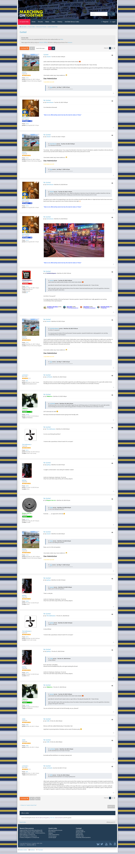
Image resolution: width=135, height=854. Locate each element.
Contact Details (80, 830)
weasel (24, 72)
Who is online (25, 813)
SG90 (23, 719)
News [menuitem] (47, 22)
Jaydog (24, 480)
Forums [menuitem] (40, 22)
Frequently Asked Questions (83, 837)
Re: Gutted (46, 100)
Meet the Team (80, 836)
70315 (26, 450)
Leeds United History (53, 834)
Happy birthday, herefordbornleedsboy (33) (31, 830)
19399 (26, 486)
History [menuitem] (60, 22)
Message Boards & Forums (55, 830)
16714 (26, 519)
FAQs (61, 39)
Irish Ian (52, 817)
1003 (26, 381)
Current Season (52, 836)
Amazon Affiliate (43, 42)
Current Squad (52, 837)
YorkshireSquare (27, 280)
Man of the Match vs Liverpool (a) (28, 836)
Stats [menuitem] (53, 22)
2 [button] (112, 48)
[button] (114, 48)
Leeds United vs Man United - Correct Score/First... (33, 833)
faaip (51, 507)
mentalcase (25, 117)
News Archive (51, 832)
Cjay (51, 87)
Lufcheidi (25, 375)
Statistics (50, 833)
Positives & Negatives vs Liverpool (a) (29, 837)
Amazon (70, 42)
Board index (23, 822)
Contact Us (22, 845)
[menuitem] (111, 22)
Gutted (23, 32)
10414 (26, 123)
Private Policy (79, 833)
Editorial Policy (79, 834)
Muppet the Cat (26, 513)
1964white (25, 408)
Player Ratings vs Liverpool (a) (27, 834)
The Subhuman (26, 444)
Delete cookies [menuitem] (22, 850)
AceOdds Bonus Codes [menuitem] (72, 22)
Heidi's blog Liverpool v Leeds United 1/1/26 (31, 831)
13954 (26, 286)
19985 (26, 725)
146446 (27, 414)
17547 (26, 78)
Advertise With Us (80, 831)
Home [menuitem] (33, 22)
